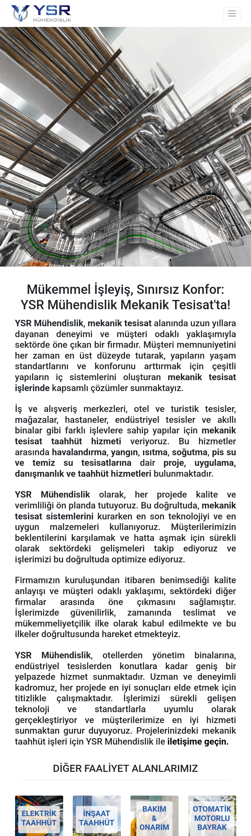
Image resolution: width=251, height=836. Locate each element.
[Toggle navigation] (232, 13)
